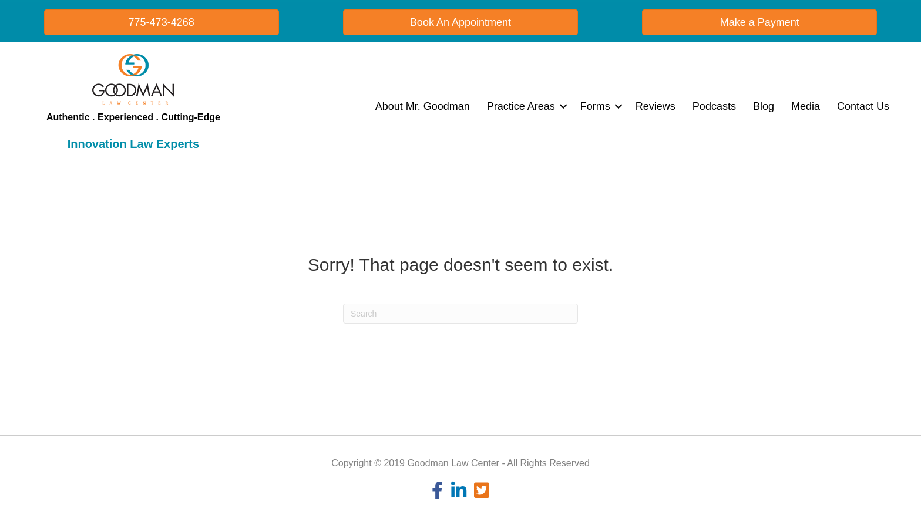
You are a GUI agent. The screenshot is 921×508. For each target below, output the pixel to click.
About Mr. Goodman (422, 106)
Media (805, 106)
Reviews (655, 106)
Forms (595, 106)
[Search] (460, 314)
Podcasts (714, 106)
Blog (763, 106)
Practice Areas (521, 106)
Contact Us (863, 106)
